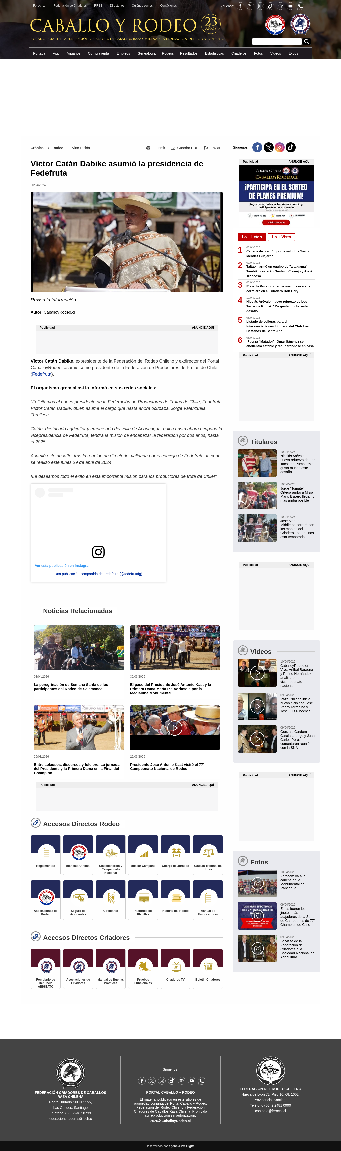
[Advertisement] (170, 97)
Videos (275, 53)
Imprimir (159, 148)
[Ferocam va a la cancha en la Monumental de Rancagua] (276, 880)
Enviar (215, 148)
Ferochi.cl (39, 5)
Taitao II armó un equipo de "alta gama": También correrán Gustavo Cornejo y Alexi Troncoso (279, 271)
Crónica (37, 148)
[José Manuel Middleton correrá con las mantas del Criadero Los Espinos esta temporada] (276, 526)
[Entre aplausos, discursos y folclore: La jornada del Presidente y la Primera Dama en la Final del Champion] (79, 727)
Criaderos (239, 53)
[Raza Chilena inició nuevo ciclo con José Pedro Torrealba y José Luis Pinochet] (276, 703)
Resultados (188, 53)
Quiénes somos (142, 5)
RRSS (98, 5)
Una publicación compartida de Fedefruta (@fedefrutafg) (98, 574)
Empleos (123, 53)
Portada (39, 53)
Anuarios (73, 53)
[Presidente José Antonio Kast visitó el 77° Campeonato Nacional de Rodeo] (175, 727)
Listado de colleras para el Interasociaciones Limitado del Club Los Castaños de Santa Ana (277, 326)
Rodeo (57, 148)
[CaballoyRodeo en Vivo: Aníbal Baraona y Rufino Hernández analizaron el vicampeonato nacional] (276, 673)
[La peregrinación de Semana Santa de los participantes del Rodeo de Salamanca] (79, 647)
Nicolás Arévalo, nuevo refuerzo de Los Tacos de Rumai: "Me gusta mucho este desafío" (277, 306)
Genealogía (147, 53)
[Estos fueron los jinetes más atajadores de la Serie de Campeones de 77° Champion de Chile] (276, 914)
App (56, 53)
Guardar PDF (187, 148)
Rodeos (168, 53)
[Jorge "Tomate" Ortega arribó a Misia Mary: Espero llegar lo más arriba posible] (276, 492)
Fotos (258, 53)
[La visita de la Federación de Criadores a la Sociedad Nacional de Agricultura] (276, 947)
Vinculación (81, 148)
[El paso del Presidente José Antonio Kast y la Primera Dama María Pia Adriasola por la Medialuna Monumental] (175, 647)
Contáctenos (168, 5)
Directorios (117, 5)
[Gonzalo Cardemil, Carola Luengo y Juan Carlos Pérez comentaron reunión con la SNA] (276, 737)
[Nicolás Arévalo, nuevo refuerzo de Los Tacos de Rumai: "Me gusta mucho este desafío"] (276, 461)
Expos (293, 53)
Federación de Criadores (70, 5)
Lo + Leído (252, 237)
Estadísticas (214, 53)
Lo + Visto (281, 237)
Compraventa (98, 53)
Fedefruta (41, 374)
